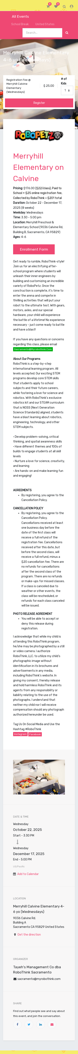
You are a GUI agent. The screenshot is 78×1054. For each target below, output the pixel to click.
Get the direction (29, 934)
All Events (17, 16)
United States (43, 24)
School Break (17, 24)
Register (39, 103)
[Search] (67, 32)
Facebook (35, 734)
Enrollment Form (34, 249)
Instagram (20, 734)
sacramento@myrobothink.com (33, 349)
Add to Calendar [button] (28, 874)
